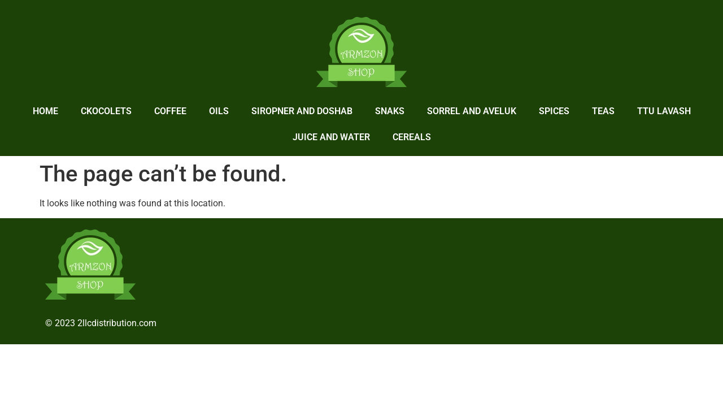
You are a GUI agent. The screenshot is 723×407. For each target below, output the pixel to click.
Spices (554, 111)
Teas (603, 111)
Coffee (170, 111)
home (45, 111)
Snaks (389, 111)
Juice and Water (331, 137)
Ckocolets (106, 111)
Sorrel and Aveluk (471, 111)
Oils (219, 111)
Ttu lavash (664, 111)
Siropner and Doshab (301, 111)
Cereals (412, 137)
